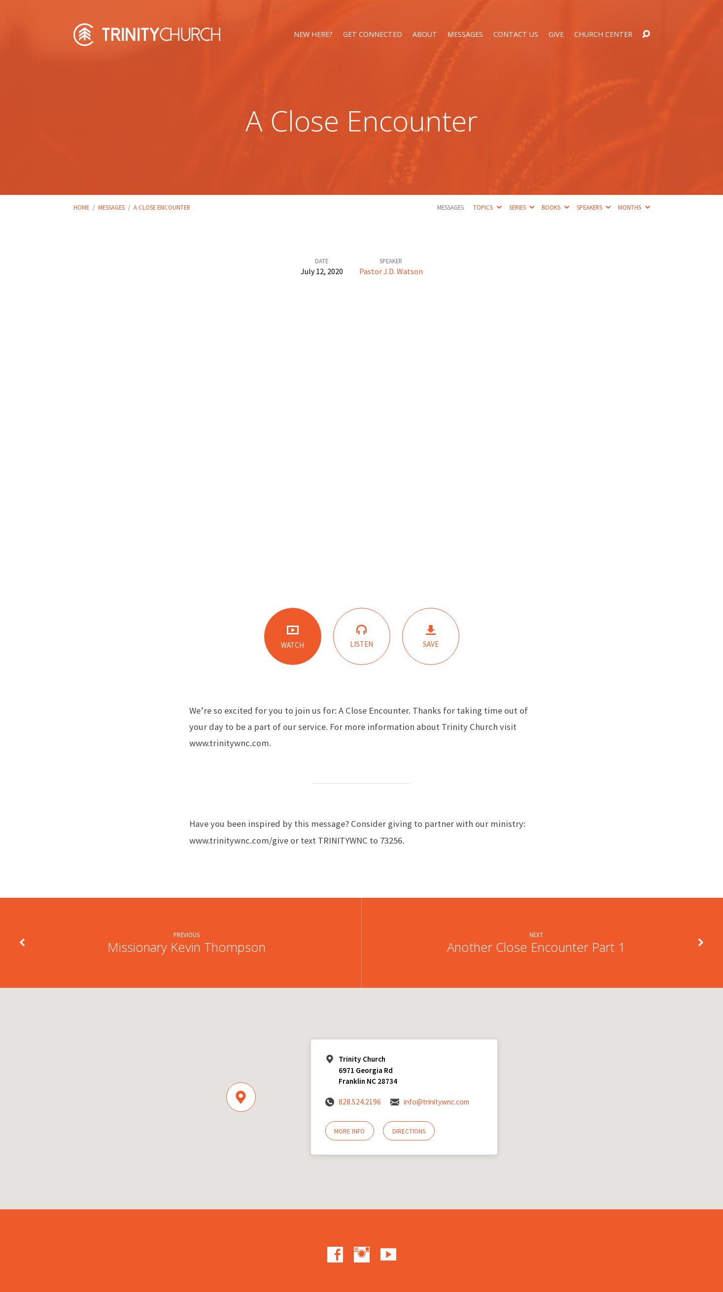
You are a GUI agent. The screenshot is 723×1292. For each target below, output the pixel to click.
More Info (349, 1131)
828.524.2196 (360, 1101)
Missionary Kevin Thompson (186, 947)
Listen (361, 636)
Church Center (603, 34)
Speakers (594, 207)
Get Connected (372, 34)
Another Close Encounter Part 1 (536, 947)
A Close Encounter (162, 207)
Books (555, 207)
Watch (292, 636)
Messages (465, 34)
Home (81, 207)
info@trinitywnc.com (436, 1101)
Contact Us (515, 34)
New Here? (313, 34)
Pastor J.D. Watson (391, 271)
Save (430, 636)
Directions (408, 1131)
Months (634, 207)
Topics (487, 207)
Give (556, 34)
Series (521, 207)
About (425, 34)
